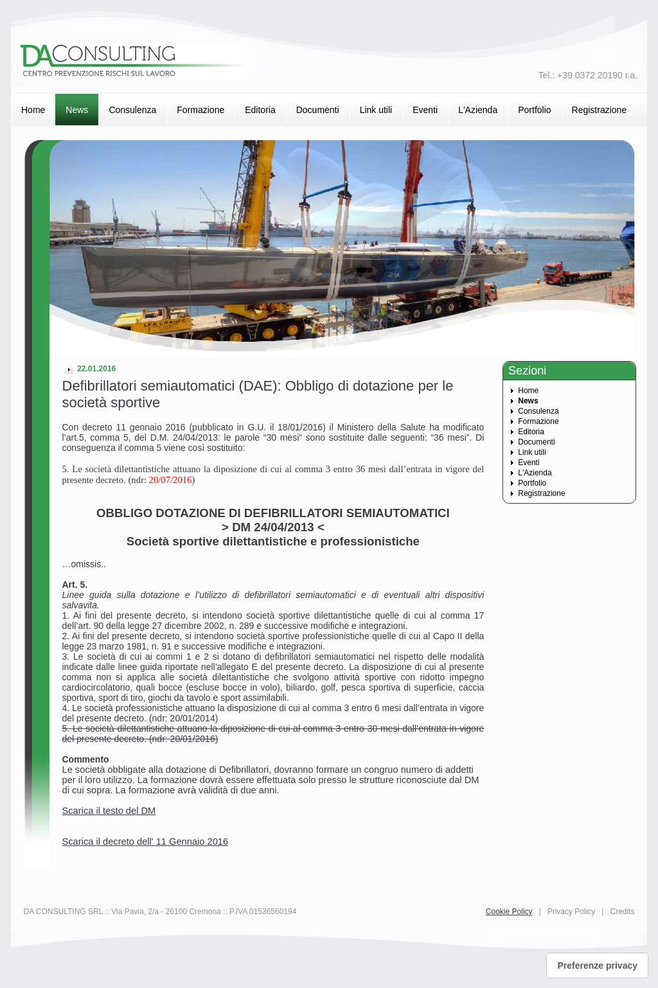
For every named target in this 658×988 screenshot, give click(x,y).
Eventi (425, 110)
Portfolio (534, 110)
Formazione (200, 110)
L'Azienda (477, 110)
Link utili (376, 110)
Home (33, 110)
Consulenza (132, 110)
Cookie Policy (509, 911)
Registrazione (599, 110)
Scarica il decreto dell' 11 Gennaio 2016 (145, 841)
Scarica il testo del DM (109, 811)
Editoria (260, 110)
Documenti (317, 110)
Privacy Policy (571, 911)
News (77, 110)
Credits (622, 911)
